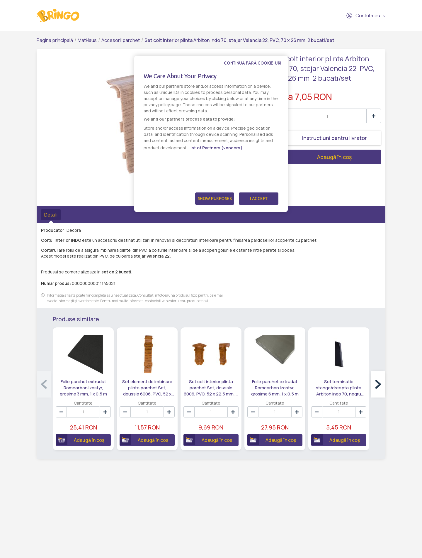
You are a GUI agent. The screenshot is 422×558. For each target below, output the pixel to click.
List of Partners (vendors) (215, 148)
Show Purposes (215, 198)
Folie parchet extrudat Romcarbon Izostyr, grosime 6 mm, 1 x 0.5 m (275, 387)
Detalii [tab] (50, 215)
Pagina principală (55, 40)
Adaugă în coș (312, 157)
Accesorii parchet (120, 40)
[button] (378, 384)
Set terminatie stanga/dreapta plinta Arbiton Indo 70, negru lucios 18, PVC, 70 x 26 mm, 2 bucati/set (339, 387)
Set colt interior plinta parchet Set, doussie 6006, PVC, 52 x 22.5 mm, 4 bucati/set (211, 387)
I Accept (259, 198)
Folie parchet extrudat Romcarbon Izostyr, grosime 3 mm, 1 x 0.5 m (83, 387)
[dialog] (211, 134)
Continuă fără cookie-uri (252, 63)
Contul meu (363, 15)
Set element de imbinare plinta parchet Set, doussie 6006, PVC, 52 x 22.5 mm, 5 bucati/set (147, 387)
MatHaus (87, 40)
